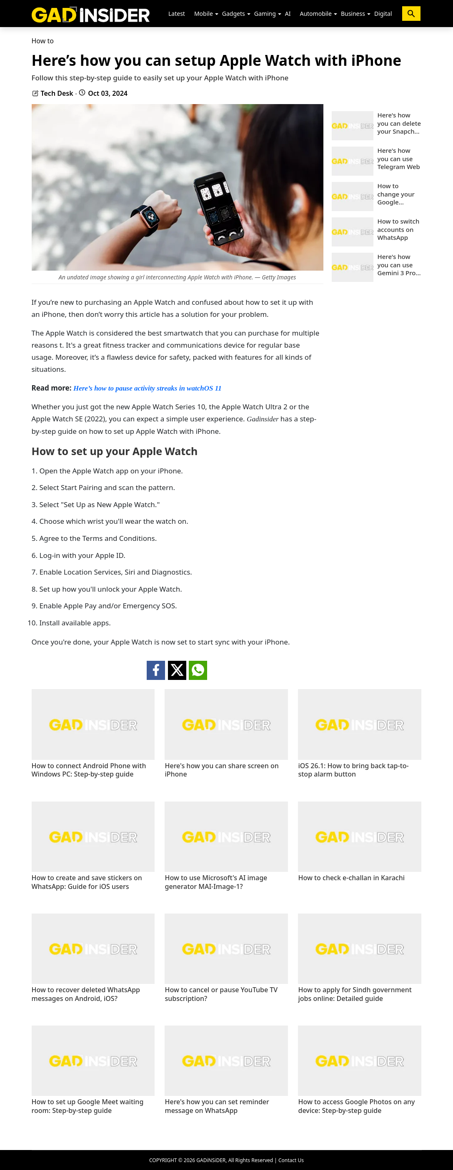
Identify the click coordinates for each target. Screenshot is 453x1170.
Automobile (315, 13)
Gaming (265, 13)
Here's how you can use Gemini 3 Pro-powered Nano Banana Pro (400, 265)
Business (353, 13)
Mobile (203, 13)
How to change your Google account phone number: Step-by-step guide (399, 194)
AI (288, 13)
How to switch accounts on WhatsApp (399, 229)
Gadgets (233, 13)
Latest (176, 13)
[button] (216, 14)
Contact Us (291, 1160)
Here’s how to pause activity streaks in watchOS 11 (147, 388)
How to (43, 40)
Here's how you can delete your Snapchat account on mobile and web (399, 123)
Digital (383, 13)
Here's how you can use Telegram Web (399, 159)
